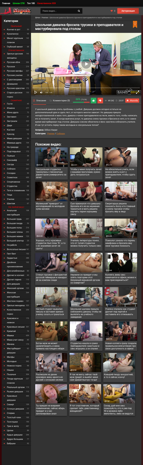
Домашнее (12, 84)
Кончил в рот (13, 29)
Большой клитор (15, 240)
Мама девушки (14, 138)
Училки (50, 133)
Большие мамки (15, 236)
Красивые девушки (12, 398)
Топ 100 (31, 3)
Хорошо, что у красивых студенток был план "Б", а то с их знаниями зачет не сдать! (50, 244)
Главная (6, 3)
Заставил (11, 117)
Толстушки (12, 422)
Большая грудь (14, 219)
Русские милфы (15, 71)
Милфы (11, 357)
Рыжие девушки (15, 391)
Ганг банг (11, 253)
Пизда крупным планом (15, 380)
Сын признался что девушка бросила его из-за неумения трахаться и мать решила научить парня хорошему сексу (85, 209)
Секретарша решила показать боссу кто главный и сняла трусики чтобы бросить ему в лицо (120, 207)
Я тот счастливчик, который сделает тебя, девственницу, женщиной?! (84, 408)
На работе (12, 245)
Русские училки (14, 75)
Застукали (12, 121)
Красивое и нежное (12, 320)
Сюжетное (12, 177)
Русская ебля (13, 62)
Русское (11, 66)
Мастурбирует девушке (14, 350)
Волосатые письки (16, 249)
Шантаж (11, 203)
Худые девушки (14, 435)
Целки (10, 430)
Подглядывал (14, 151)
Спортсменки (13, 182)
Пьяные (11, 156)
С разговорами (14, 79)
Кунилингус (13, 34)
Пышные (11, 374)
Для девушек (13, 284)
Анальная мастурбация (13, 212)
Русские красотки (16, 88)
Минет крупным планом (15, 40)
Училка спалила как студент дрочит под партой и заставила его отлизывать (120, 312)
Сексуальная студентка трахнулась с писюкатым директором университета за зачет (51, 173)
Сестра (10, 164)
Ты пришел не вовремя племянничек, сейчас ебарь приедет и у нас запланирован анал (50, 409)
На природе (12, 147)
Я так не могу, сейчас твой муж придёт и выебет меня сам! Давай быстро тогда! (84, 377)
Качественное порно (14, 312)
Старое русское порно (14, 94)
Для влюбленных (15, 271)
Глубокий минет (15, 46)
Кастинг (11, 130)
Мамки (10, 335)
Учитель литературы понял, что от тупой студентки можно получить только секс (86, 243)
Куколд (10, 134)
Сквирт (10, 404)
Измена (11, 108)
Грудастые (12, 258)
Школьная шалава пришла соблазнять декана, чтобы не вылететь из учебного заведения (86, 313)
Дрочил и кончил (15, 275)
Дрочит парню (14, 279)
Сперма (11, 413)
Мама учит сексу (15, 340)
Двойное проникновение (15, 264)
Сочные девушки (15, 409)
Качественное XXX (46, 3)
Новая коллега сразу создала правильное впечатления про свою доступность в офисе (120, 346)
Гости (10, 104)
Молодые (11, 361)
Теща (9, 195)
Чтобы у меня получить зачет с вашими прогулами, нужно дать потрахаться (86, 172)
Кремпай (11, 331)
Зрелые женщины (16, 305)
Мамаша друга (14, 143)
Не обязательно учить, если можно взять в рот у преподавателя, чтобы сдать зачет (120, 173)
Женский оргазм (15, 288)
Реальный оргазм (16, 387)
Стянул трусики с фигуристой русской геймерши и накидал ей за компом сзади (51, 277)
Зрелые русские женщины (15, 55)
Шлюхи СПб (18, 3)
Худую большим (15, 439)
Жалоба (132, 100)
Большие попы (14, 227)
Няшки (10, 370)
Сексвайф (12, 160)
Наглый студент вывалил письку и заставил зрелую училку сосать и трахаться (50, 312)
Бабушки (11, 443)
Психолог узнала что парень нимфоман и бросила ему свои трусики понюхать (120, 243)
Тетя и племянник (16, 190)
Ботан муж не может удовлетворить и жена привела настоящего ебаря (50, 346)
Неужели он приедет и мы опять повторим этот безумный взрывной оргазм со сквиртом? (85, 278)
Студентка (12, 186)
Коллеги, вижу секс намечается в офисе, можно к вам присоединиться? (120, 277)
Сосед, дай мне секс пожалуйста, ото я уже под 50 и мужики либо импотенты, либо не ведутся (118, 409)
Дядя (9, 125)
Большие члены (15, 232)
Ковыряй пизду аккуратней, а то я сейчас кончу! (118, 375)
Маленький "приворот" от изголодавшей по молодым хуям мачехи (50, 206)
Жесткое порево (15, 301)
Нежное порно (14, 365)
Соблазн (60, 133)
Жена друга (12, 112)
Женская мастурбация (13, 294)
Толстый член (14, 417)
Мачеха (10, 344)
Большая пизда (14, 223)
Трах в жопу (13, 426)
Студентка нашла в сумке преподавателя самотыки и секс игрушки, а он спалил (85, 346)
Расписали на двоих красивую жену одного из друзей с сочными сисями (49, 377)
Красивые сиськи (16, 327)
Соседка (11, 173)
